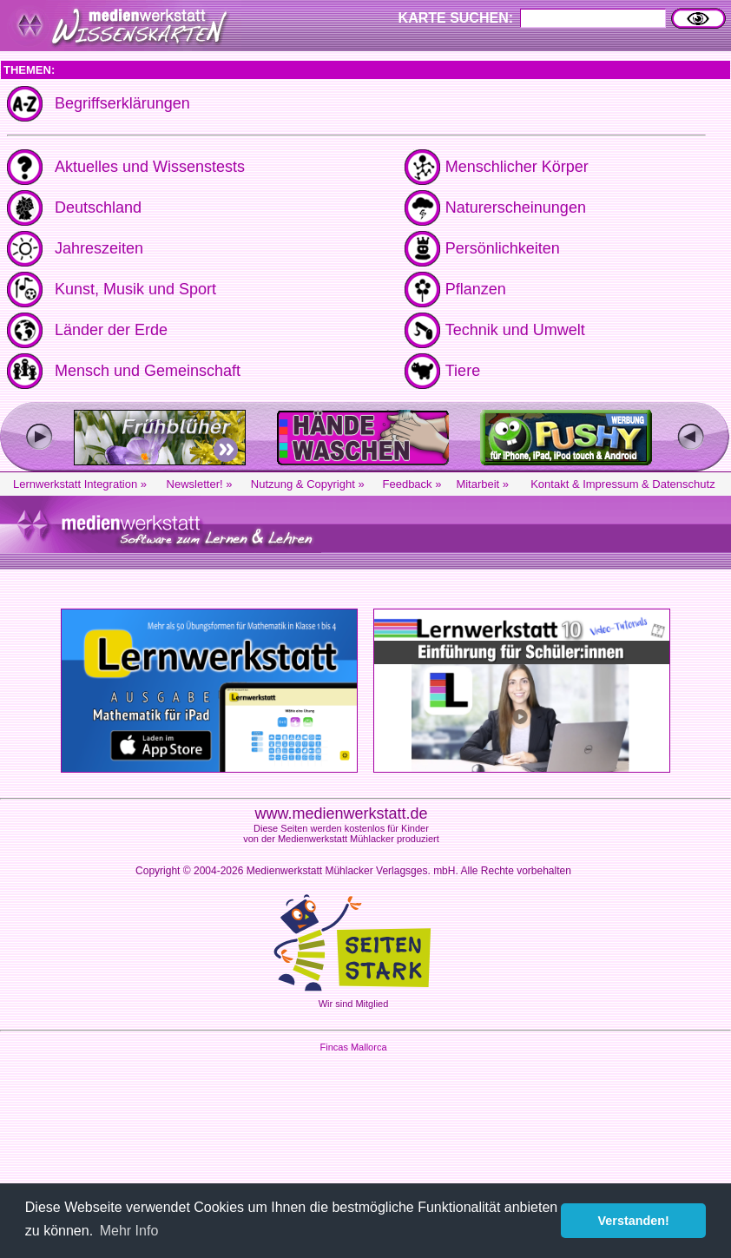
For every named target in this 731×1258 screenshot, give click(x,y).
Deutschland (98, 207)
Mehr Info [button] (129, 1230)
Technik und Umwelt (515, 330)
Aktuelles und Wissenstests (150, 166)
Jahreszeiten (99, 248)
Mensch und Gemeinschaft (147, 370)
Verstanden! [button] (633, 1221)
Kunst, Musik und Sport (135, 289)
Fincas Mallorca (352, 1047)
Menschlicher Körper (517, 166)
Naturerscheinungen (515, 207)
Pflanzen (475, 289)
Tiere (462, 370)
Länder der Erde (111, 330)
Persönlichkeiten (502, 248)
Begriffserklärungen (122, 103)
